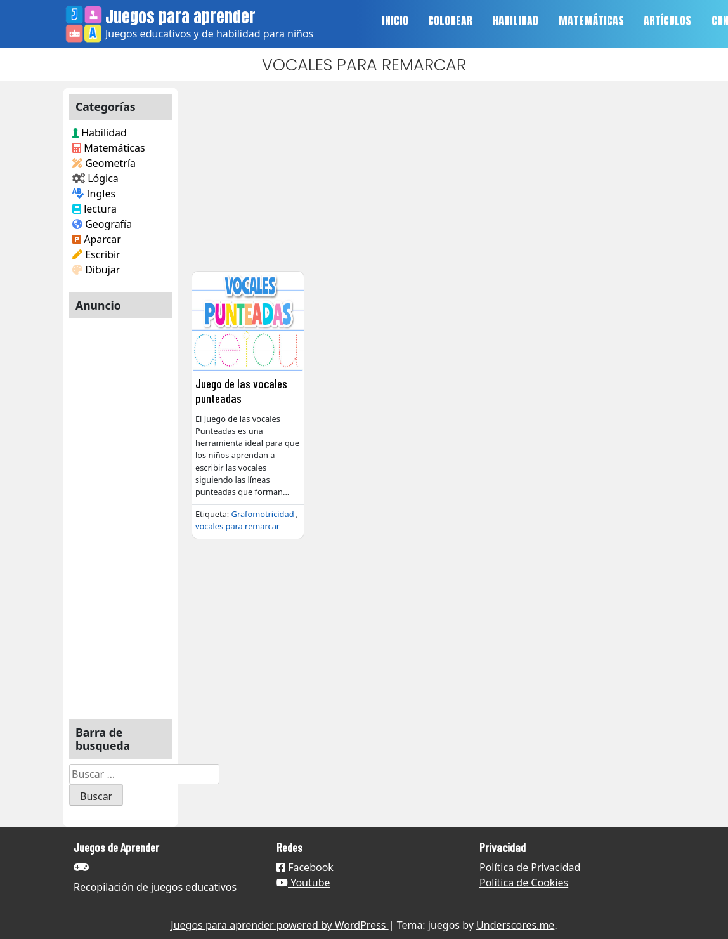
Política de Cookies (523, 883)
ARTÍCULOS (667, 20)
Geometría (104, 163)
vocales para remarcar (237, 526)
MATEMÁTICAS (591, 20)
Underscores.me (515, 925)
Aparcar (96, 239)
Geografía (102, 224)
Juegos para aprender (180, 16)
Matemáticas (108, 148)
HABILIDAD (515, 20)
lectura (94, 209)
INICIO (395, 20)
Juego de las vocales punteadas (241, 390)
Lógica (95, 178)
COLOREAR (450, 20)
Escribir (96, 254)
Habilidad (99, 133)
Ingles (93, 193)
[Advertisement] (120, 514)
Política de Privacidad (529, 867)
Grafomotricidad (262, 514)
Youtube (303, 883)
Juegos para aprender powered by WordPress (279, 925)
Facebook (305, 867)
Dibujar (96, 270)
